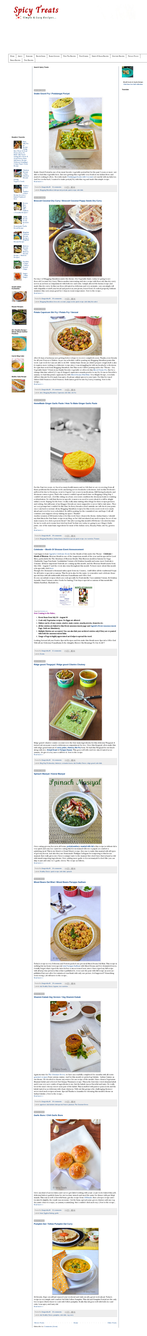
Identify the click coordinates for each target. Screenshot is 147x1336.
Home (12, 56)
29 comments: (57, 983)
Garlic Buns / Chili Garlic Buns (48, 1115)
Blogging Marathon (46, 190)
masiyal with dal (87, 846)
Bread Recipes (15, 60)
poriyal (69, 846)
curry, (59, 748)
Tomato (96, 539)
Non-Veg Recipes (69, 56)
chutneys (58, 763)
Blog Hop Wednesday (47, 763)
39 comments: (57, 535)
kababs (51, 1104)
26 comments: (57, 389)
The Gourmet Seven (56, 1075)
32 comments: (57, 1210)
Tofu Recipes (28, 60)
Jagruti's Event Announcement (103, 626)
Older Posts (112, 1323)
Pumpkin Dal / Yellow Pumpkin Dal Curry (53, 1224)
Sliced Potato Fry (100, 370)
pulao (64, 748)
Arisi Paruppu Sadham (71, 966)
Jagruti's (52, 554)
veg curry (70, 1315)
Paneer (65, 1104)
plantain (71, 1104)
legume (55, 986)
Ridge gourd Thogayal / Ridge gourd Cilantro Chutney (59, 664)
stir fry (73, 393)
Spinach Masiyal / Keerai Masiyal (49, 774)
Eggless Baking (49, 1213)
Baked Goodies (54, 56)
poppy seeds (71, 302)
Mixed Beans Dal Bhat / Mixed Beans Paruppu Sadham (60, 882)
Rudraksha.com (44, 611)
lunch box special (69, 539)
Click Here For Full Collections (133, 84)
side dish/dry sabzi (90, 302)
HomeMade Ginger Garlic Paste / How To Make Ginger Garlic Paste (65, 403)
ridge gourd (91, 763)
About (20, 56)
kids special (57, 190)
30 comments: (57, 298)
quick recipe (72, 190)
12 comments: (57, 651)
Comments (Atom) (50, 1326)
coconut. (63, 302)
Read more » (38, 181)
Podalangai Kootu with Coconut (80, 177)
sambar (76, 846)
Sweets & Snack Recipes (100, 56)
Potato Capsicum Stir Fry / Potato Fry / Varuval (56, 312)
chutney (70, 748)
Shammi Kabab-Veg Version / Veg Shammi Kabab (57, 997)
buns (41, 1213)
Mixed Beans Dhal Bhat (80, 375)
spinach (69, 871)
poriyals (64, 190)
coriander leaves (67, 763)
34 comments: (57, 760)
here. (52, 568)
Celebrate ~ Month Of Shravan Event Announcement (59, 549)
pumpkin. (56, 1315)
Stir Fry (78, 748)
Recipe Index (40, 56)
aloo (41, 393)
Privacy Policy (133, 56)
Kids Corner (83, 56)
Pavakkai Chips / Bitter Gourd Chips (26, 265)
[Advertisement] (78, 38)
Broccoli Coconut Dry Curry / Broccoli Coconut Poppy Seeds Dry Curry (68, 201)
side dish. (80, 190)
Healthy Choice (81, 763)
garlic (57, 1213)
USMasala (88, 1197)
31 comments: (57, 187)
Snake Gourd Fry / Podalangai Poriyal (52, 94)
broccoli (56, 302)
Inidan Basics (58, 539)
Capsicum (60, 393)
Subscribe (29, 56)
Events (42, 654)
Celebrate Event (63, 554)
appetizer (43, 1104)
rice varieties (89, 539)
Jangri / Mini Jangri (25, 275)
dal (75, 763)
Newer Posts (39, 1323)
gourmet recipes (41, 1077)
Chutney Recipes (118, 56)
